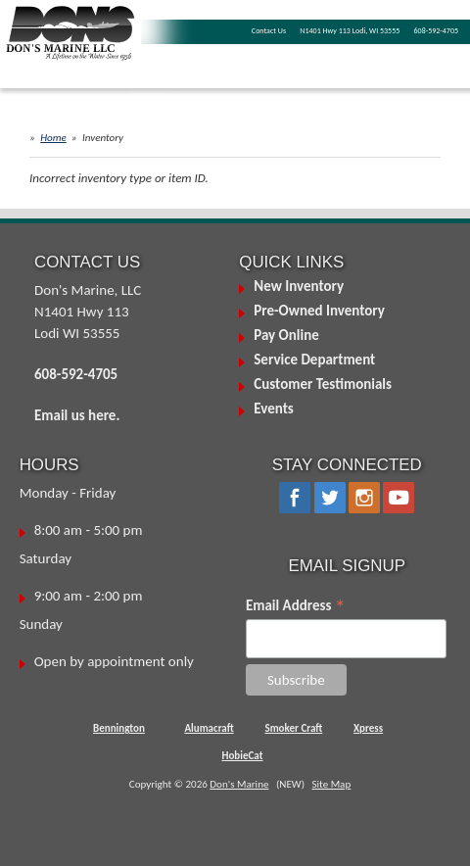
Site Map (331, 784)
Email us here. (76, 415)
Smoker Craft (293, 728)
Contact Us (269, 30)
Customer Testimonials (323, 384)
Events (274, 408)
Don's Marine (239, 784)
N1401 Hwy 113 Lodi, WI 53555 (350, 30)
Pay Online (286, 335)
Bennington (119, 728)
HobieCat (242, 755)
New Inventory (299, 286)
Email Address (296, 605)
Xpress (368, 728)
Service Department (314, 359)
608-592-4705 (436, 30)
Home (53, 137)
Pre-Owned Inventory (319, 310)
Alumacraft (208, 728)
